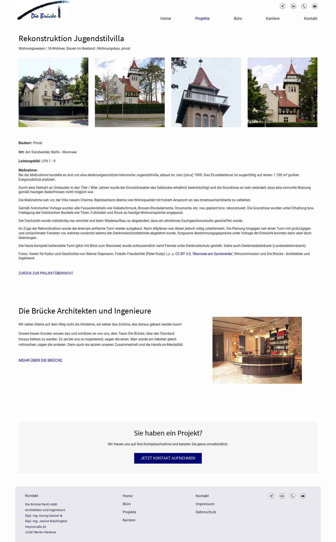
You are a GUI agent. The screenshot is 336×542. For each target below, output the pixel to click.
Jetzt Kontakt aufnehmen (168, 458)
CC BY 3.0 (183, 254)
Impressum (205, 504)
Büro (127, 504)
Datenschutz (206, 512)
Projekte (129, 512)
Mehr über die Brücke (40, 360)
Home (128, 495)
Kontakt (202, 495)
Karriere (129, 520)
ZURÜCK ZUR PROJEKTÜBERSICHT (46, 273)
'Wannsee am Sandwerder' (212, 254)
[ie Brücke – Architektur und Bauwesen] (46, 13)
